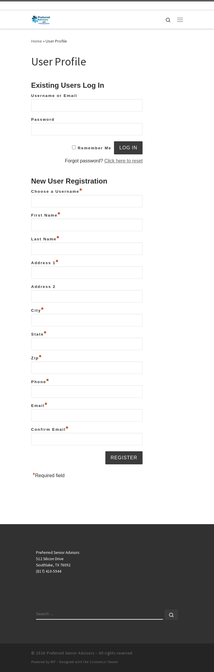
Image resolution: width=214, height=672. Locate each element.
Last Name (45, 238)
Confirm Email (50, 429)
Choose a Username (57, 191)
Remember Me (94, 148)
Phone (40, 381)
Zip (36, 357)
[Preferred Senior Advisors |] (40, 19)
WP (53, 662)
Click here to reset (123, 160)
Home (36, 41)
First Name (46, 214)
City (37, 310)
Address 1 (45, 262)
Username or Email (54, 95)
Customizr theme (104, 662)
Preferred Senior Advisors (70, 653)
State (39, 333)
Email (39, 405)
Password (43, 119)
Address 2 (43, 286)
